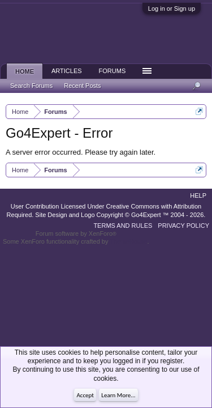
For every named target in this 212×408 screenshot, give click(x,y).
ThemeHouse (128, 241)
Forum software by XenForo (76, 233)
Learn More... (118, 395)
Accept (85, 395)
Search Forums (31, 85)
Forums (112, 70)
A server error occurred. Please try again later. (80, 152)
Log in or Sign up (171, 8)
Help (198, 195)
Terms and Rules (122, 225)
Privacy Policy (183, 225)
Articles (66, 70)
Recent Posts (82, 85)
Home (24, 71)
